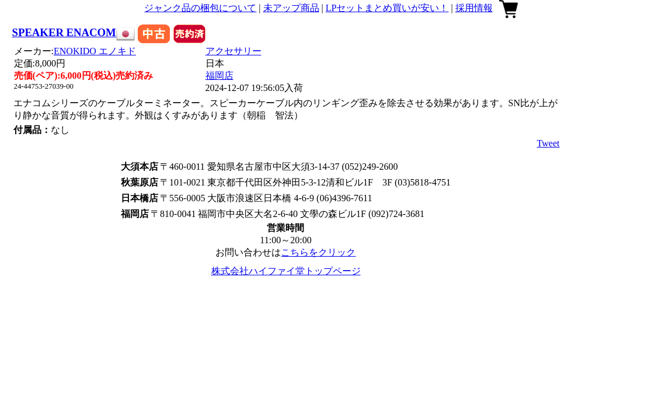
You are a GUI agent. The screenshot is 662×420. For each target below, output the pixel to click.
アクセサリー (233, 51)
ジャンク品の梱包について (200, 8)
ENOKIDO (95, 51)
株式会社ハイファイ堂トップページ (286, 271)
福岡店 (219, 75)
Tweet (548, 143)
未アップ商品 (291, 8)
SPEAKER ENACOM (64, 32)
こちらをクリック (318, 252)
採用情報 (474, 8)
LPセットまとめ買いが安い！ (387, 8)
